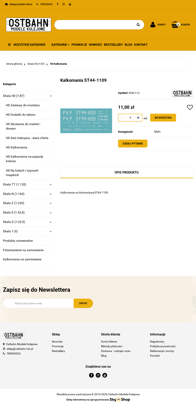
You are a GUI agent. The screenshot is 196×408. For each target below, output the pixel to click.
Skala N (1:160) (27, 194)
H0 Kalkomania (16, 147)
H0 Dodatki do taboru (20, 114)
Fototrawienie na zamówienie (23, 250)
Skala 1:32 (27, 231)
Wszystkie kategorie (26, 44)
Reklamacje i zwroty (162, 351)
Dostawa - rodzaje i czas (115, 351)
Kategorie (60, 44)
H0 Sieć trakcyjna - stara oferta (27, 138)
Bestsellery (113, 44)
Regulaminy (157, 341)
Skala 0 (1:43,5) (27, 212)
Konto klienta (109, 341)
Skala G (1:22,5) (27, 222)
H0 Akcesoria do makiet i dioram (23, 126)
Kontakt (140, 44)
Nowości (95, 44)
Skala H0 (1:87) (27, 96)
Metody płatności (111, 346)
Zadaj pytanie (134, 143)
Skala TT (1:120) (27, 184)
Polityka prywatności (162, 346)
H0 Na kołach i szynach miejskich (22, 173)
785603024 (13, 353)
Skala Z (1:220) (27, 203)
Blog (128, 44)
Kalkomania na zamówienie (22, 259)
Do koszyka (164, 117)
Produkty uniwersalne (18, 241)
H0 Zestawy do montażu (23, 105)
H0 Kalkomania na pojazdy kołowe (24, 159)
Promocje (79, 44)
